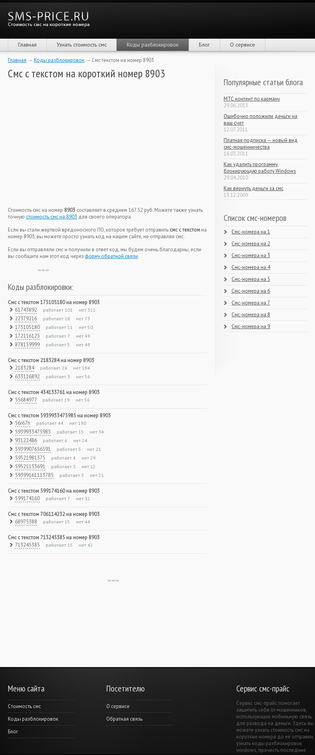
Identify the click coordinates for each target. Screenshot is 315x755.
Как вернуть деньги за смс (254, 188)
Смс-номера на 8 (251, 314)
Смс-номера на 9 (251, 326)
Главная (27, 44)
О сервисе (242, 44)
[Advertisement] (67, 143)
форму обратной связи (111, 256)
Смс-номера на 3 (251, 255)
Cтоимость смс (24, 706)
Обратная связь (124, 719)
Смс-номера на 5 (251, 279)
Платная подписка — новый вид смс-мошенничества (261, 143)
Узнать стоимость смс (82, 44)
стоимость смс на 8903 (51, 216)
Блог (204, 44)
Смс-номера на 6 (251, 291)
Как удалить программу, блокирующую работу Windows (260, 167)
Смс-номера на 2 (251, 243)
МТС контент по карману (252, 98)
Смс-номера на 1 (251, 231)
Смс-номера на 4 (251, 267)
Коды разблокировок (152, 44)
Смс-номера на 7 (251, 302)
